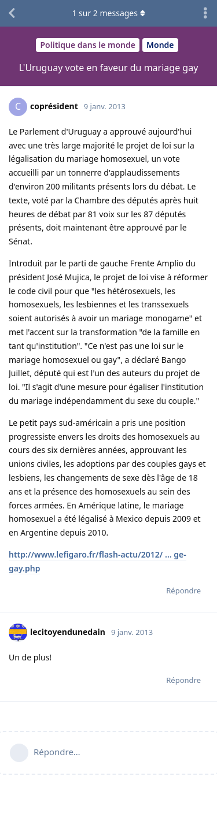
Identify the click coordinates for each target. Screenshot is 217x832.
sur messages (108, 13)
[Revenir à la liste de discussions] (11, 13)
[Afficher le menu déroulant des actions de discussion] (205, 13)
